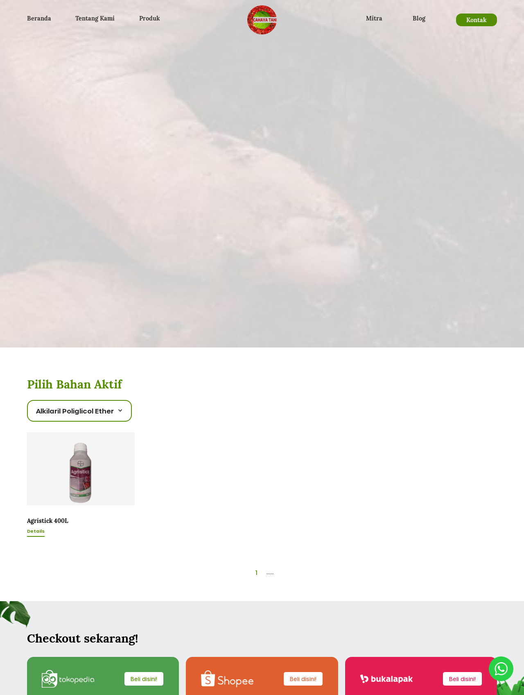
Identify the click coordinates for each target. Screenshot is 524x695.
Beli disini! (144, 679)
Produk (149, 18)
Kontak (476, 20)
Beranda (39, 18)
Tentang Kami (95, 18)
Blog (419, 18)
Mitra (374, 18)
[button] (79, 411)
